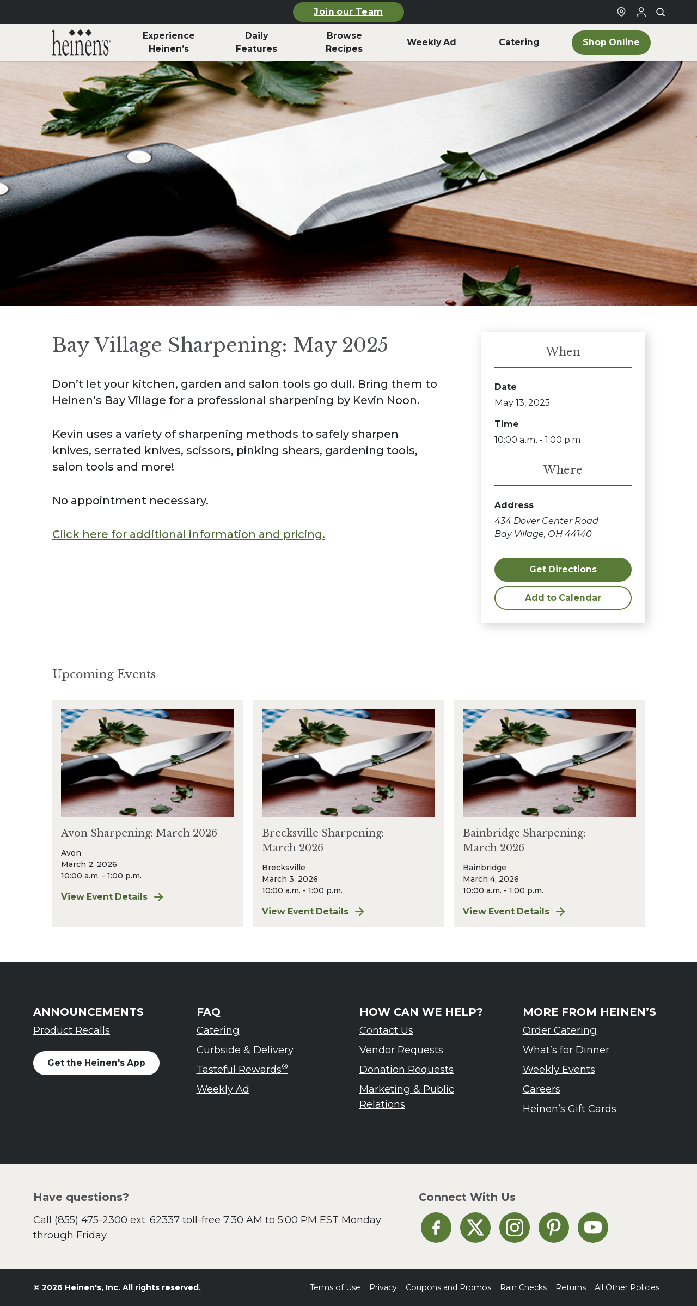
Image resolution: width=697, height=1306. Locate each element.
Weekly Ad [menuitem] (431, 42)
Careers (541, 1089)
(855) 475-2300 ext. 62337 (117, 1219)
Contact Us (386, 1030)
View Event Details (138, 897)
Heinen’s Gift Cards (569, 1108)
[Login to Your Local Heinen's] (641, 12)
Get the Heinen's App (96, 1063)
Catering (218, 1030)
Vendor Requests (401, 1049)
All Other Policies (627, 1287)
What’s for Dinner (566, 1049)
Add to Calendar (563, 598)
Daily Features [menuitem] (256, 42)
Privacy (383, 1287)
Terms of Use (335, 1287)
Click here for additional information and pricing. (188, 534)
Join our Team (348, 12)
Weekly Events (559, 1069)
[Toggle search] (660, 12)
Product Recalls (71, 1030)
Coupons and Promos (448, 1287)
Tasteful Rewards (242, 1069)
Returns (570, 1287)
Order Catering (560, 1030)
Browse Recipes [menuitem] (344, 42)
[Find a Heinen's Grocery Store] (621, 12)
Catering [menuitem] (519, 42)
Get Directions (563, 569)
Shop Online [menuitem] (611, 42)
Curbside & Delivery (245, 1049)
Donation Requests (406, 1069)
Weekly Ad (223, 1089)
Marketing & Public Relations (406, 1096)
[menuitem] (81, 42)
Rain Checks (523, 1287)
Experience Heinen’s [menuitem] (169, 42)
